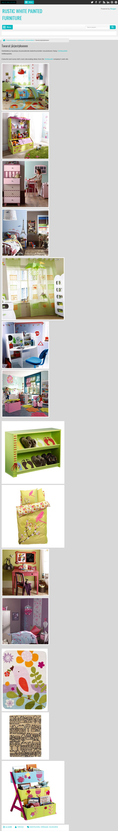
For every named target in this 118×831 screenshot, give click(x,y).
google (100, 2)
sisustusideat (53, 827)
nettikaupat (44, 827)
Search (113, 27)
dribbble (112, 2)
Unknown (20, 827)
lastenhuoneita (35, 827)
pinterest (116, 2)
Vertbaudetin (62, 51)
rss (104, 2)
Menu (30, 2)
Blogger (113, 9)
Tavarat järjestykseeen (15, 46)
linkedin (108, 2)
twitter (92, 2)
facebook (96, 2)
